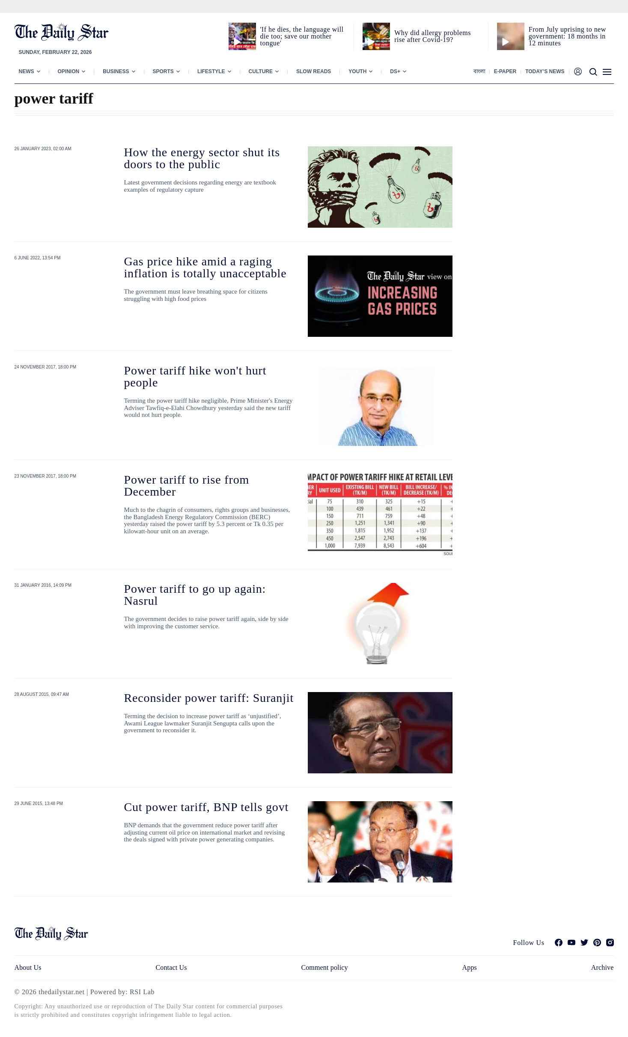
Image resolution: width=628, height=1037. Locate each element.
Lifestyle (211, 71)
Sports (163, 71)
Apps (469, 967)
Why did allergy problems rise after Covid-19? (432, 36)
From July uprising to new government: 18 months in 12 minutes (567, 36)
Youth (357, 71)
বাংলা (479, 71)
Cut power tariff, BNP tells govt (206, 807)
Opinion (69, 71)
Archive (602, 967)
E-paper (505, 71)
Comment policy (324, 967)
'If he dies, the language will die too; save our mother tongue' (302, 36)
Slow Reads (313, 71)
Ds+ (395, 71)
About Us (28, 967)
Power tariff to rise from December (187, 485)
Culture (261, 71)
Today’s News (544, 71)
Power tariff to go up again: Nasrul (195, 594)
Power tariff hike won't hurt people (195, 376)
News (26, 71)
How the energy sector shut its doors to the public (202, 158)
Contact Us (171, 967)
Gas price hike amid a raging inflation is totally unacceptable (205, 267)
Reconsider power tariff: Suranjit (209, 697)
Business (116, 71)
